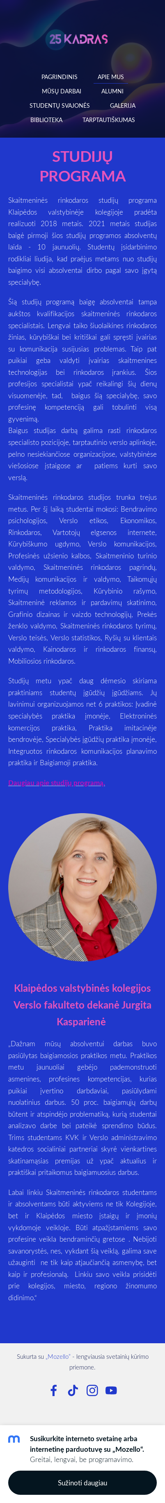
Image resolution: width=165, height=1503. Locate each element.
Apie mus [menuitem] (111, 77)
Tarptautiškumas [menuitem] (108, 120)
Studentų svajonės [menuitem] (60, 105)
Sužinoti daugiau (82, 1482)
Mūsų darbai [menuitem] (61, 91)
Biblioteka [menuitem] (46, 120)
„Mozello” (58, 1356)
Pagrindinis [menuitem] (59, 77)
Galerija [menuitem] (122, 105)
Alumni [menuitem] (112, 91)
